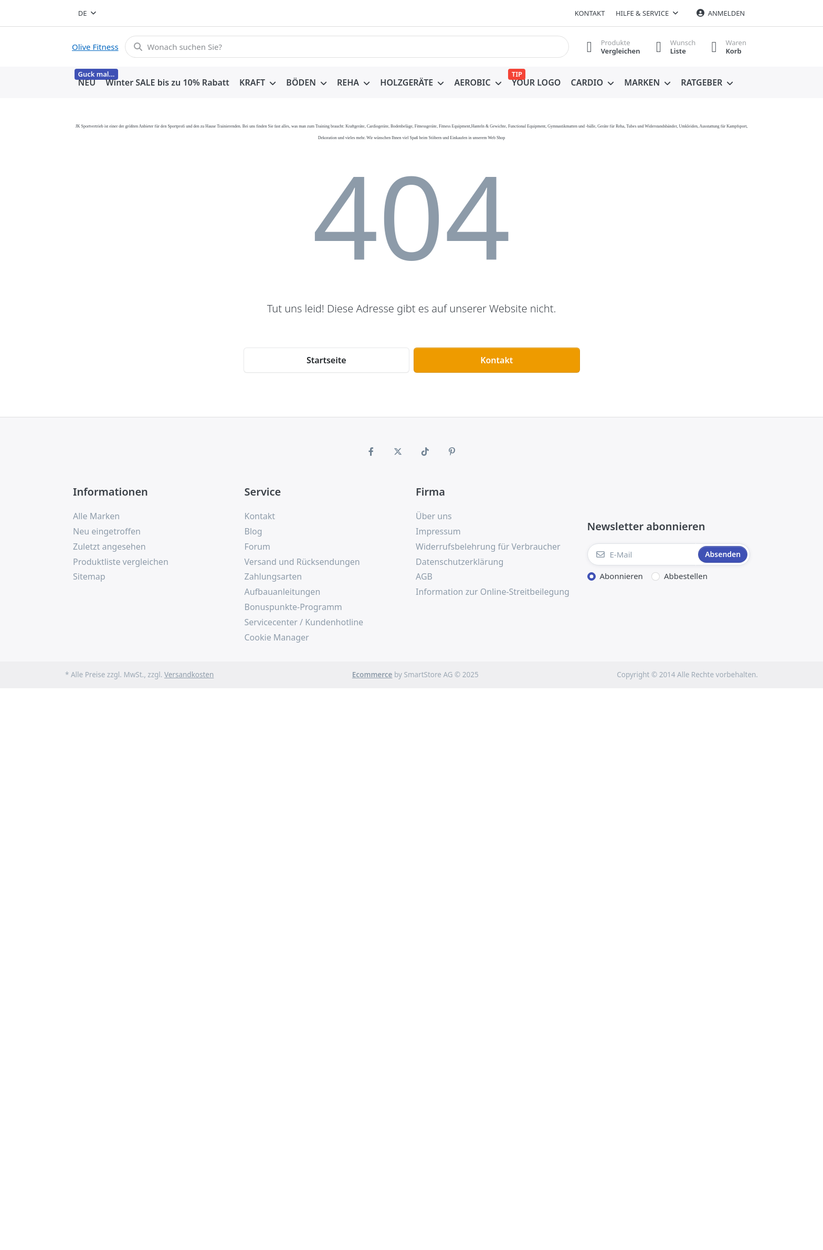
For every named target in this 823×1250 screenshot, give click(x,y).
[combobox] (87, 13)
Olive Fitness (95, 46)
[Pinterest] (452, 451)
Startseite (326, 360)
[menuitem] (87, 83)
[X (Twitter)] (397, 451)
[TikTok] (425, 451)
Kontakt (590, 13)
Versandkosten (189, 674)
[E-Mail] (642, 554)
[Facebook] (371, 451)
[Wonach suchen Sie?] (347, 47)
